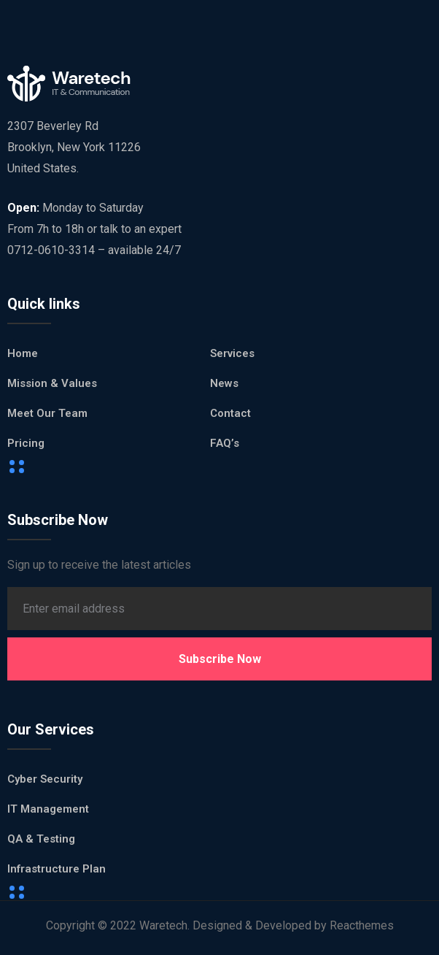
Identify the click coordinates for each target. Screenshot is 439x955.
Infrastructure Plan (56, 868)
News (224, 383)
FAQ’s (224, 443)
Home (22, 353)
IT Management (48, 809)
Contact (230, 413)
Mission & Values (52, 383)
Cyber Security (44, 779)
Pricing (25, 443)
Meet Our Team (47, 413)
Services (232, 353)
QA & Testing (41, 838)
